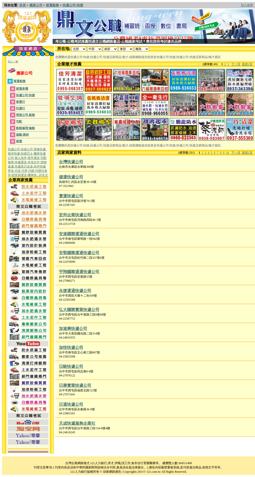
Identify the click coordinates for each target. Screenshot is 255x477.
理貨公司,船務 (25, 115)
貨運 (19, 141)
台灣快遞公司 (71, 162)
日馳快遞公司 (71, 366)
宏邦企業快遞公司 (75, 215)
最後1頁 (247, 64)
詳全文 (43, 175)
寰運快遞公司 (71, 196)
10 (227, 152)
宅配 (19, 121)
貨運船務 (52, 5)
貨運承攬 (22, 88)
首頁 (22, 5)
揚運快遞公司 (71, 177)
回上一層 (13, 61)
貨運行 (20, 102)
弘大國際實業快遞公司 (79, 309)
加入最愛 (247, 5)
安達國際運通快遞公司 (79, 234)
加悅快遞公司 (71, 347)
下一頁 (235, 64)
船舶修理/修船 (25, 128)
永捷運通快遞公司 (75, 291)
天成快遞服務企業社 (77, 423)
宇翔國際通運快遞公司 (79, 272)
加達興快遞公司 (73, 328)
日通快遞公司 (71, 404)
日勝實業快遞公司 (75, 385)
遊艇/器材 (22, 134)
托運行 (20, 108)
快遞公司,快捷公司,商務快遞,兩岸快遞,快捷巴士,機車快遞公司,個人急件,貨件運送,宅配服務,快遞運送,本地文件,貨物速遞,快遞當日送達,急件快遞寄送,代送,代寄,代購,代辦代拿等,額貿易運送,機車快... (27, 162)
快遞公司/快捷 (72, 5)
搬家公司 (35, 5)
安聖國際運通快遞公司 (79, 253)
